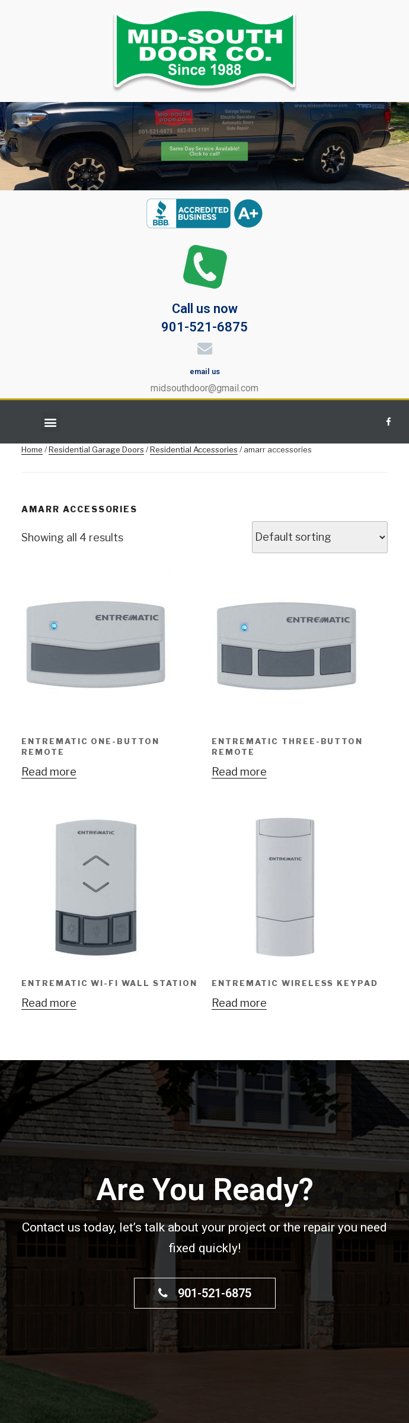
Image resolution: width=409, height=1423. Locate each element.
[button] (50, 422)
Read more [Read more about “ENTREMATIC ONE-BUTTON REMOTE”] (48, 771)
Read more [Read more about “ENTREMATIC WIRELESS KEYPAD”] (239, 1003)
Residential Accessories (194, 449)
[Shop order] (320, 537)
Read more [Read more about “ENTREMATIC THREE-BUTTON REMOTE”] (239, 771)
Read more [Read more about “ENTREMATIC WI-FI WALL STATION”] (48, 1003)
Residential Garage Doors (96, 449)
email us (205, 371)
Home (32, 449)
